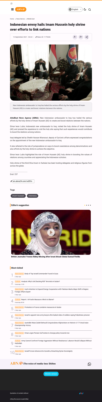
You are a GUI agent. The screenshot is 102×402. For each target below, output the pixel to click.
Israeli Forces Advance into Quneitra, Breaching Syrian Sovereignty (44, 351)
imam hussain (18, 196)
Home (12, 19)
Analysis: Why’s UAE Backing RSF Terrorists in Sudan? (37, 281)
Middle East (31, 19)
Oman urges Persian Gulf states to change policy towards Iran (42, 333)
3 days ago (18, 295)
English (73, 9)
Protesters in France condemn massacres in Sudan (38, 307)
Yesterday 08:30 (19, 302)
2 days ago (18, 276)
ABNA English (41, 9)
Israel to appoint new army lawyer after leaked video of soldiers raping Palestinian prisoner (52, 315)
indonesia (33, 196)
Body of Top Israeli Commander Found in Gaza (36, 274)
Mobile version (51, 374)
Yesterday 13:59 (19, 284)
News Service (20, 19)
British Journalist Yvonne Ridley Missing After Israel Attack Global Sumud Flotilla (45, 257)
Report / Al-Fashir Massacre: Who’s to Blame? (34, 300)
